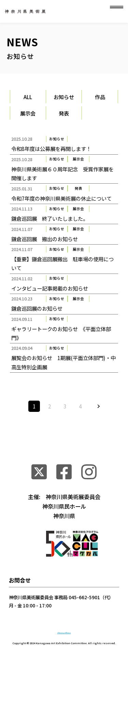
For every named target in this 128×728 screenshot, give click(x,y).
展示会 (27, 113)
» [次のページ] (98, 463)
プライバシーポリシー (64, 690)
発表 (64, 113)
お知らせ (64, 96)
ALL (28, 96)
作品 (100, 96)
